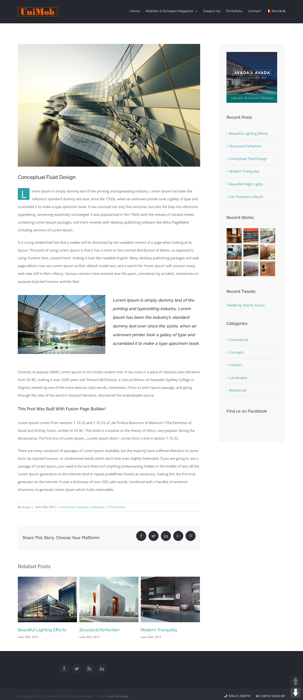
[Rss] (89, 669)
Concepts (82, 508)
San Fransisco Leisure (246, 196)
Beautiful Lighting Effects (42, 630)
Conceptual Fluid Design (248, 158)
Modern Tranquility (159, 630)
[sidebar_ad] (251, 56)
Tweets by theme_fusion (245, 305)
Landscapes (97, 508)
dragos (26, 508)
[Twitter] (77, 669)
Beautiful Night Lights (246, 184)
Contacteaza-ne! (270, 697)
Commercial (67, 508)
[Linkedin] (102, 669)
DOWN (295, 692)
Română (276, 11)
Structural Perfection (99, 630)
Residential (237, 390)
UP (295, 681)
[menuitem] (138, 11)
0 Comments (117, 508)
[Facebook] (64, 669)
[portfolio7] (109, 105)
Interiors (235, 364)
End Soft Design (119, 697)
